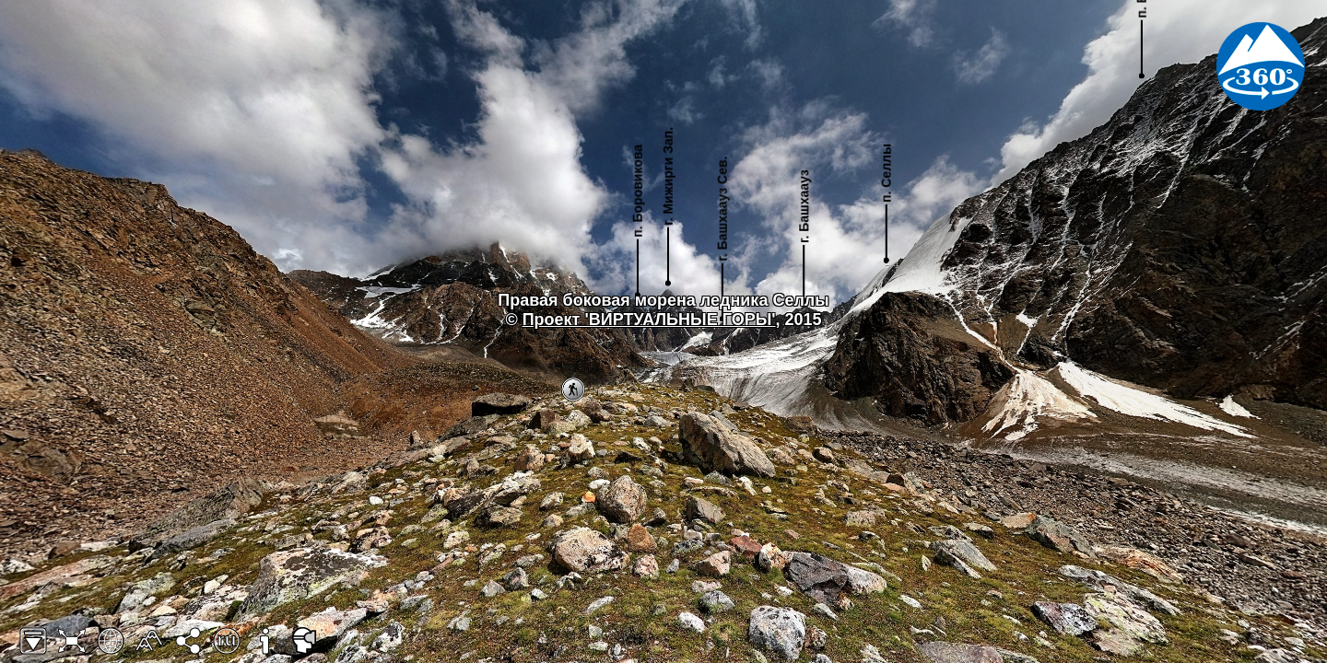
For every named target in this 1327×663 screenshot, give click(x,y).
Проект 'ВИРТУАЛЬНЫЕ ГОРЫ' (649, 319)
